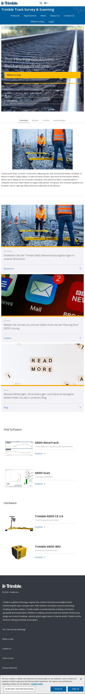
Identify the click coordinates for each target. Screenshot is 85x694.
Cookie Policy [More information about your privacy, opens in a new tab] (37, 685)
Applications (30, 15)
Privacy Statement (9, 668)
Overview (23, 120)
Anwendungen (59, 120)
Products (15, 15)
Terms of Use (7, 658)
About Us (55, 15)
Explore (39, 453)
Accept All (58, 690)
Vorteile (45, 120)
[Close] (81, 680)
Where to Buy (37, 21)
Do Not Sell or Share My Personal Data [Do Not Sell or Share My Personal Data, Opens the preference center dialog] (19, 690)
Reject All (75, 690)
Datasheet (12, 100)
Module (35, 120)
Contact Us (69, 15)
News (43, 15)
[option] (42, 159)
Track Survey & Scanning (27, 9)
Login (51, 21)
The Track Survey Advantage (14, 629)
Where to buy (14, 74)
